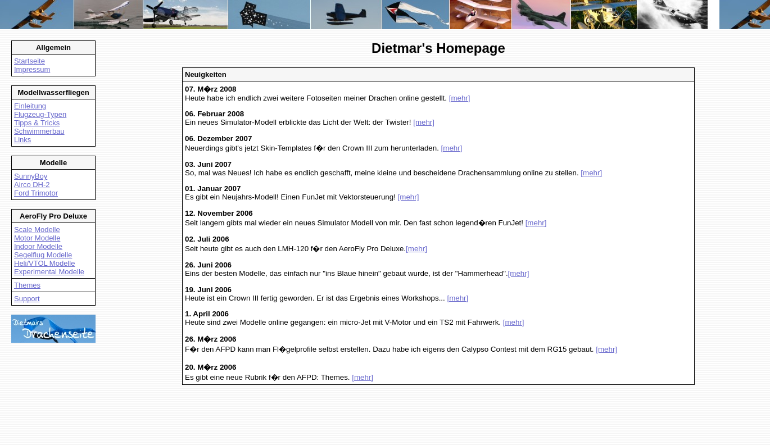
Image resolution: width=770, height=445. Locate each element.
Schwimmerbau (39, 131)
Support (27, 298)
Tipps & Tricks (37, 123)
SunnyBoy (30, 176)
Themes (27, 285)
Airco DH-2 (32, 184)
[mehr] (459, 98)
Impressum (32, 69)
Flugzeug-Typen (40, 114)
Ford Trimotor (36, 193)
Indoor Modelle (38, 246)
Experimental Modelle (49, 271)
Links (22, 139)
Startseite (29, 61)
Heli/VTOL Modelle (44, 263)
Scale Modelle (37, 229)
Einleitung (30, 106)
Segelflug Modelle (43, 255)
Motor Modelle (37, 238)
